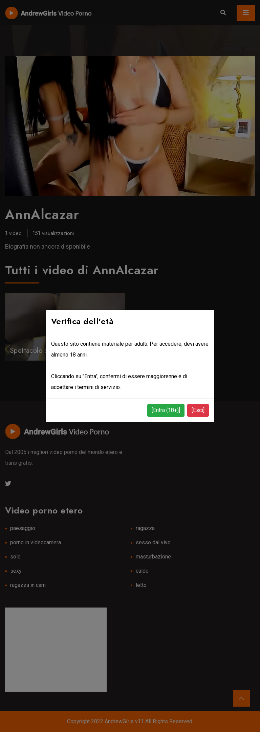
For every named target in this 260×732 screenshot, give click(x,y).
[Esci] (198, 410)
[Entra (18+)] (166, 410)
